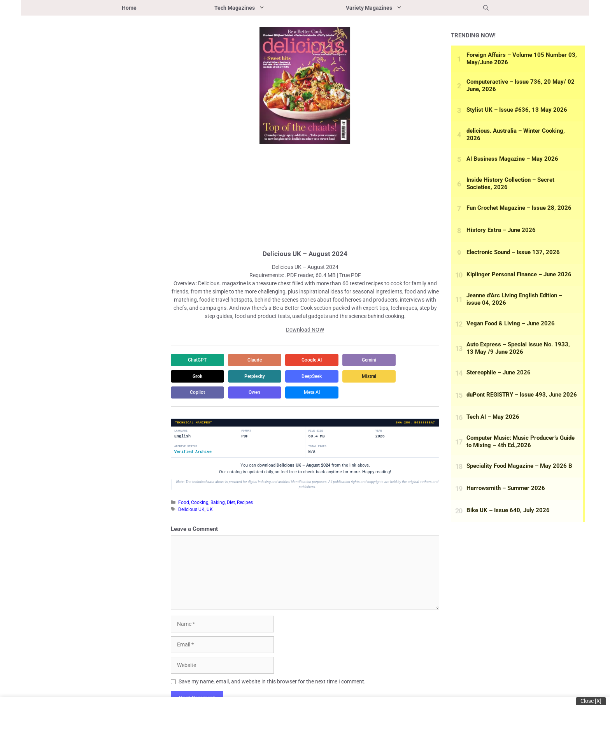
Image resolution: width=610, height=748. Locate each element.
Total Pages (317, 447)
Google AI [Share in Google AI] (315, 360)
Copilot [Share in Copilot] (198, 392)
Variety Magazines (395, 8)
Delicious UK (191, 509)
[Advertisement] (305, 195)
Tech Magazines (260, 8)
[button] (486, 8)
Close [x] (590, 701)
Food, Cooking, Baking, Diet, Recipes (215, 503)
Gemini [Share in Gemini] (373, 360)
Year (378, 431)
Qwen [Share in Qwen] (256, 392)
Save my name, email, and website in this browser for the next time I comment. (272, 682)
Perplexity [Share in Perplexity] (256, 376)
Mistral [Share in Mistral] (373, 376)
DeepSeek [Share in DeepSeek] (315, 376)
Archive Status (185, 447)
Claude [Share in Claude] (256, 360)
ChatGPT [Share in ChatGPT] (198, 360)
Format (246, 431)
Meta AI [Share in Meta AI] (315, 392)
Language (181, 431)
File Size (316, 431)
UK (210, 509)
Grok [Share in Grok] (198, 376)
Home (129, 8)
